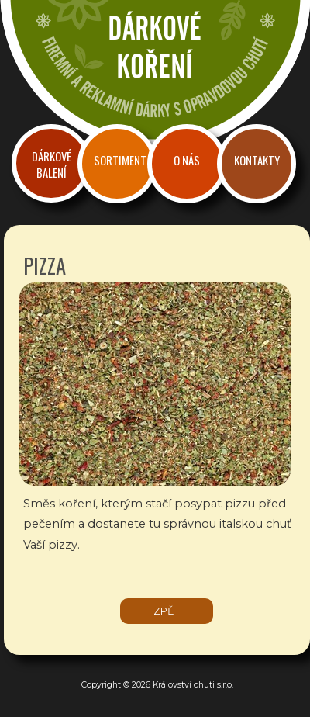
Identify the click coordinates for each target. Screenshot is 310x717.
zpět (166, 611)
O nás (187, 160)
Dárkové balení (51, 164)
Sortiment (120, 160)
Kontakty (257, 160)
